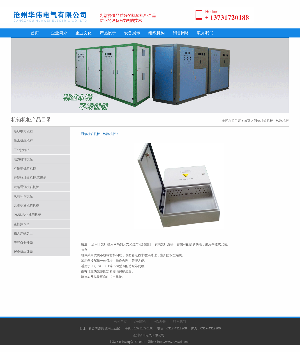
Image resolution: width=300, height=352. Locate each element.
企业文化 (83, 33)
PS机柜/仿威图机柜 (27, 215)
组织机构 (156, 33)
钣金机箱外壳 (23, 252)
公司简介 (140, 321)
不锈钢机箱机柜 (25, 168)
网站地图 (160, 321)
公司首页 (120, 321)
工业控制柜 (22, 150)
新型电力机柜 (23, 131)
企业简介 (59, 33)
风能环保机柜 (23, 196)
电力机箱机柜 (23, 159)
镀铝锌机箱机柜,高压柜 (30, 177)
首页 (35, 33)
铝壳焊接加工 (23, 233)
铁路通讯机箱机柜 (26, 187)
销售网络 (181, 33)
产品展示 (108, 33)
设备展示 (132, 33)
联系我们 (205, 33)
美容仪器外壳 (23, 242)
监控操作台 (22, 224)
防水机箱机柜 (23, 140)
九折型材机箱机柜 (26, 205)
